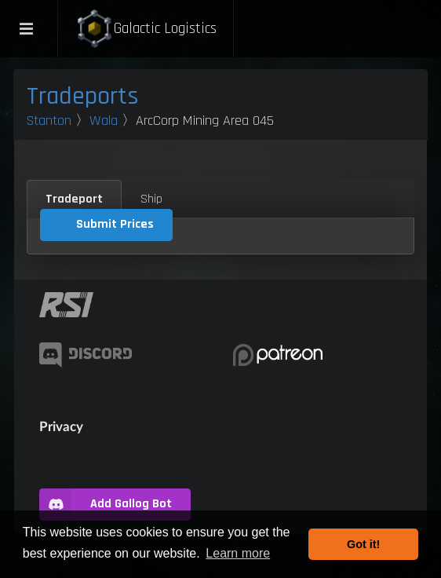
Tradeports (83, 96)
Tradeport (74, 199)
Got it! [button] (363, 544)
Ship (151, 199)
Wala (103, 121)
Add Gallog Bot (105, 504)
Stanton (49, 121)
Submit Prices (115, 224)
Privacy (61, 426)
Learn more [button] (238, 553)
